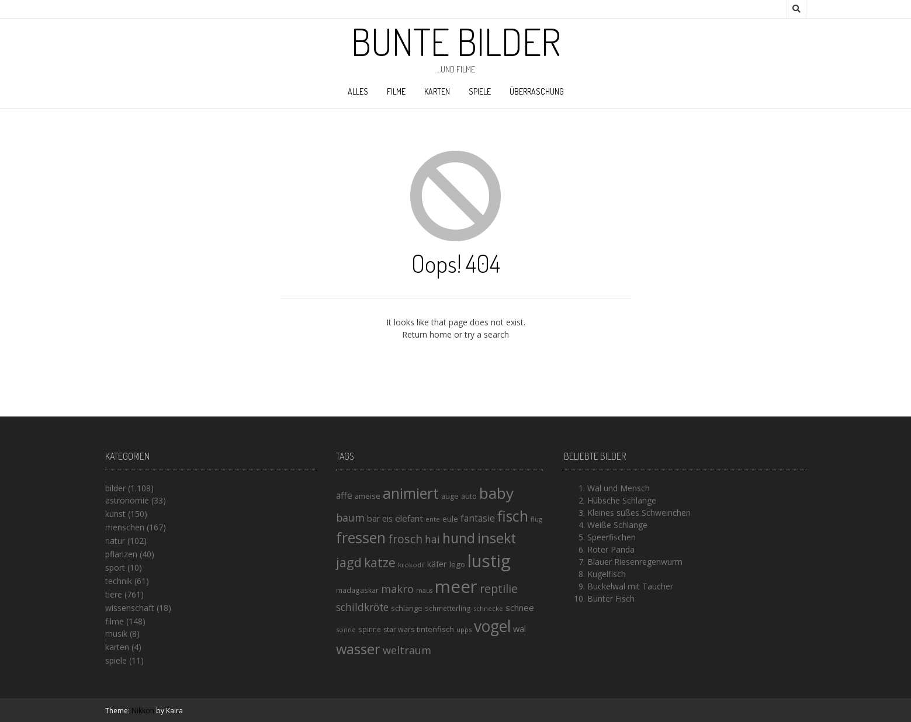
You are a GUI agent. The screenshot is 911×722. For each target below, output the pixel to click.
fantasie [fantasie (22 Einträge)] (477, 518)
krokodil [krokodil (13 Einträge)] (411, 564)
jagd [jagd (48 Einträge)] (349, 562)
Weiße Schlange (617, 524)
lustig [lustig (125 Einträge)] (489, 560)
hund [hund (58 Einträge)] (458, 538)
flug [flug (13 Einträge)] (536, 519)
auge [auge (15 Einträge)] (450, 496)
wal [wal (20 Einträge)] (519, 628)
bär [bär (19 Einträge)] (373, 518)
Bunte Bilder (455, 41)
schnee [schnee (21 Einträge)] (519, 607)
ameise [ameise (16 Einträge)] (367, 496)
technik (118, 580)
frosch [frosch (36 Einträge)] (405, 539)
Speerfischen (611, 537)
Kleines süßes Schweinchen (639, 512)
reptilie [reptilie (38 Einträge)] (499, 588)
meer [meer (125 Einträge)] (456, 586)
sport (115, 567)
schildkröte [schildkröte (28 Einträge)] (362, 607)
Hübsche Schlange (621, 500)
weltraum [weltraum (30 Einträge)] (407, 650)
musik (116, 633)
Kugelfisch (606, 573)
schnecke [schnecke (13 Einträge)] (488, 608)
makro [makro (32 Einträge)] (397, 588)
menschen (124, 527)
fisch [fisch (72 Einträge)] (512, 516)
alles (358, 91)
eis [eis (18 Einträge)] (387, 518)
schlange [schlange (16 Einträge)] (406, 608)
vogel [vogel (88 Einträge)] (492, 626)
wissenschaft (129, 607)
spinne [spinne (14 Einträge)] (369, 629)
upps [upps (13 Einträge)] (464, 629)
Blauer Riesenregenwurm (635, 561)
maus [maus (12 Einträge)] (424, 590)
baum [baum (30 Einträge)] (350, 518)
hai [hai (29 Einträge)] (432, 539)
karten (437, 91)
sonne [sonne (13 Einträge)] (346, 629)
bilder (115, 488)
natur (115, 540)
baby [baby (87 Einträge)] (496, 493)
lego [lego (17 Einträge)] (457, 564)
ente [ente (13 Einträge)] (432, 519)
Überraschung (537, 91)
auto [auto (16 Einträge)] (469, 496)
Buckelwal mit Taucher (630, 586)
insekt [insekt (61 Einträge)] (496, 538)
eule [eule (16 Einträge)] (450, 518)
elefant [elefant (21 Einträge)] (409, 518)
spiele (480, 91)
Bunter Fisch (611, 598)
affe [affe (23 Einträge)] (344, 495)
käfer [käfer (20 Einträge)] (437, 564)
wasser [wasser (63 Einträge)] (358, 648)
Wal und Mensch (618, 488)
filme (396, 91)
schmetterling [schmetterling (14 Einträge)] (448, 608)
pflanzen (121, 554)
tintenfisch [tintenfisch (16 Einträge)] (435, 629)
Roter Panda (611, 549)
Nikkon (142, 711)
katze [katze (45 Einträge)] (380, 562)
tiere (113, 594)
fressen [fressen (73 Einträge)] (361, 537)
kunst (115, 513)
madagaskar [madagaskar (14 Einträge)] (357, 590)
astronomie (127, 500)
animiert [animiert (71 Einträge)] (411, 493)
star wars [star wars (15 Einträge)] (398, 629)
